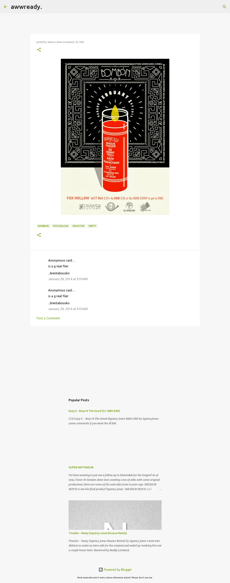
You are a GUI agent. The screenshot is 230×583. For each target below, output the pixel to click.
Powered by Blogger (115, 569)
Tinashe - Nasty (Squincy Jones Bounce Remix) (98, 533)
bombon (43, 226)
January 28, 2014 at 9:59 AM (68, 279)
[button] (39, 50)
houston (78, 226)
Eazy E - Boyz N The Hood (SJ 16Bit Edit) (94, 410)
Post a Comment (48, 318)
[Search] (47, 6)
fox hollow (60, 226)
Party (92, 226)
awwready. (26, 6)
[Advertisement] (115, 359)
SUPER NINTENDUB (81, 467)
